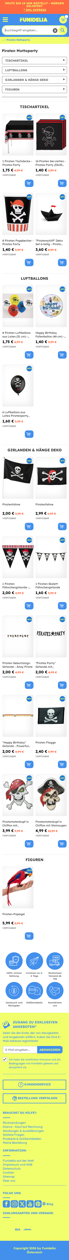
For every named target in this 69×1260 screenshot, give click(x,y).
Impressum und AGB (17, 1164)
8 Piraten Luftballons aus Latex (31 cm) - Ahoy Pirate (16, 334)
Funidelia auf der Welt (18, 1160)
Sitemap (9, 1176)
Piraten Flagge (46, 742)
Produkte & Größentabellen (22, 1139)
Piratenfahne (11, 504)
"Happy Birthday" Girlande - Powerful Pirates (15, 744)
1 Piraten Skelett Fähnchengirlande (48, 585)
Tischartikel (16, 60)
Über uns (9, 1180)
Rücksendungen (14, 1122)
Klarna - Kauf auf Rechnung (23, 1127)
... (2, 39)
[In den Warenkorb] (29, 183)
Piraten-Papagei (13, 914)
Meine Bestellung (15, 1142)
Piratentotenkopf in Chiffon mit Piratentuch (15, 823)
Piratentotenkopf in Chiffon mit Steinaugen (51, 823)
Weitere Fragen (13, 1135)
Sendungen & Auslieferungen (23, 1131)
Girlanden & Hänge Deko (26, 80)
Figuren (12, 89)
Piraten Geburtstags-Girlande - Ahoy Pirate (17, 665)
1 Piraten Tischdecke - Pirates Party (17, 163)
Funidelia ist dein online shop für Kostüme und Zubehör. (33, 20)
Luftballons (16, 70)
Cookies (8, 1172)
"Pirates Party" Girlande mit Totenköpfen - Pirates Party (50, 665)
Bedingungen (17, 1063)
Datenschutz (12, 1168)
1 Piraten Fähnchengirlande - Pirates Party (15, 585)
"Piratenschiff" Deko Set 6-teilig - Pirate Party (49, 242)
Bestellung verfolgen (34, 1098)
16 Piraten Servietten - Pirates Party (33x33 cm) (51, 163)
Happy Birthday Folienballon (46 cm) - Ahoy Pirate (50, 334)
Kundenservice (34, 1084)
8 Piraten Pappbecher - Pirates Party (17, 242)
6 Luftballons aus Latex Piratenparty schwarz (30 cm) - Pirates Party (15, 414)
